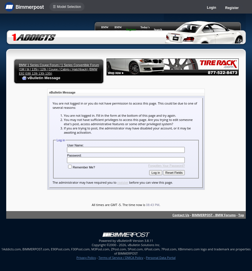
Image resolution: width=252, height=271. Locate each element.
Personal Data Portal (160, 257)
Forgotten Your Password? (166, 165)
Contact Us (180, 215)
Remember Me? (81, 167)
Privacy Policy (86, 257)
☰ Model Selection (67, 7)
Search (158, 29)
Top (241, 215)
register (122, 182)
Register (232, 8)
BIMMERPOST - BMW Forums (214, 215)
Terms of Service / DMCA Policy (120, 257)
